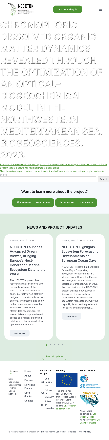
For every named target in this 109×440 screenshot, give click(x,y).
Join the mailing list (67, 9)
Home (27, 371)
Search (3, 175)
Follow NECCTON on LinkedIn (33, 202)
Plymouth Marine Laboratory (53, 431)
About (27, 375)
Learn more (19, 333)
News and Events (29, 386)
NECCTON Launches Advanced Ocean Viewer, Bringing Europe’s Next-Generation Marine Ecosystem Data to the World (28, 260)
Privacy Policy (84, 431)
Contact (28, 400)
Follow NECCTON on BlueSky (76, 202)
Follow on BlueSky (47, 393)
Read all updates (54, 356)
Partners (28, 380)
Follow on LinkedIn (47, 405)
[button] (46, 345)
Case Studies (28, 394)
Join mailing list (46, 382)
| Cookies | (72, 431)
